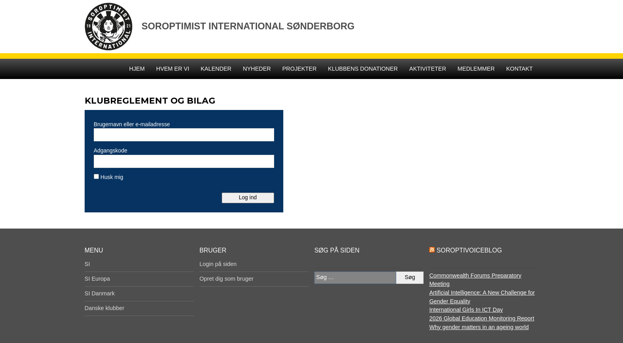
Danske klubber (104, 308)
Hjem (137, 69)
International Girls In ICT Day (466, 309)
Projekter (299, 69)
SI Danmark (100, 293)
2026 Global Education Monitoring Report (481, 318)
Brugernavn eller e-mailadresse (132, 124)
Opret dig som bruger (226, 279)
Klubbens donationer (363, 69)
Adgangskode (110, 150)
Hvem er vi (172, 69)
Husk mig (108, 177)
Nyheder (257, 69)
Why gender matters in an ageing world (478, 327)
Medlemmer (476, 69)
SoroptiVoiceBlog (469, 250)
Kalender (216, 69)
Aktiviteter (427, 69)
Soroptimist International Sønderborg (247, 26)
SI (87, 264)
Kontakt (519, 69)
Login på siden (218, 264)
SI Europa (97, 279)
